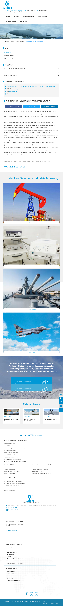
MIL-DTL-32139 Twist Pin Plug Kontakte (13, 486)
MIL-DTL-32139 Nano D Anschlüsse (14, 72)
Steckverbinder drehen (10, 75)
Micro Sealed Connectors (10, 450)
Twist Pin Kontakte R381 (9, 490)
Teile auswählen (42, 16)
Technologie (10, 578)
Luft (8, 550)
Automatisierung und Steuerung (15, 563)
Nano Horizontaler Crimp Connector (12, 467)
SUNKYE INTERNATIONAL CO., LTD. (23, 601)
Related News (31, 404)
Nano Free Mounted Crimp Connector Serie (42, 464)
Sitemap (45, 603)
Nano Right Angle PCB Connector (12, 471)
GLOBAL (20, 12)
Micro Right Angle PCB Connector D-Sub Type (15, 448)
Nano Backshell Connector (38, 467)
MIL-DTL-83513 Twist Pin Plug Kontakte (13, 481)
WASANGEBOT (31, 435)
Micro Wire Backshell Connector (11, 457)
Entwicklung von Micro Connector (11, 420)
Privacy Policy (54, 603)
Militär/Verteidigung (31, 309)
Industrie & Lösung (28, 16)
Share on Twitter (31, 106)
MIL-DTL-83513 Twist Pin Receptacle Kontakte (14, 483)
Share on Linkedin (49, 106)
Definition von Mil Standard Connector (30, 420)
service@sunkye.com (11, 530)
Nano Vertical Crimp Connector (39, 476)
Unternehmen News (9, 55)
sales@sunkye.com (43, 10)
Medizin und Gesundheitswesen (32, 266)
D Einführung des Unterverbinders (34, 41)
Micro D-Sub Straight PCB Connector (13, 455)
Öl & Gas (31, 222)
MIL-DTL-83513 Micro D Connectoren (14, 68)
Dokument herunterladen (13, 580)
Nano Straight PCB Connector (11, 464)
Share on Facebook (13, 106)
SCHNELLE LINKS (12, 568)
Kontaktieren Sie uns (17, 10)
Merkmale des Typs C (50, 419)
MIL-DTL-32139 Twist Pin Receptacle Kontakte (14, 488)
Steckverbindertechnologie (28, 391)
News (7, 10)
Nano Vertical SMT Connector (11, 476)
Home (8, 16)
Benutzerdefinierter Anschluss (14, 561)
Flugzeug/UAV (31, 352)
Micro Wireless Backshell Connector (12, 459)
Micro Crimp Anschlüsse (10, 443)
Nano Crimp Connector (9, 469)
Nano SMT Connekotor (9, 473)
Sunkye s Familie (11, 21)
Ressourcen (23, 21)
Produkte (16, 16)
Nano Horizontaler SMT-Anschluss (40, 469)
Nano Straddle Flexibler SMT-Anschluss (41, 473)
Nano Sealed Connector (37, 471)
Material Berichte (9, 59)
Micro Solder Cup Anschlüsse (11, 452)
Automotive (10, 548)
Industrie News (20, 41)
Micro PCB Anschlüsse (9, 446)
